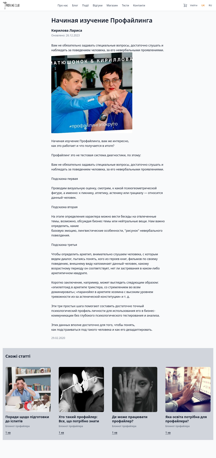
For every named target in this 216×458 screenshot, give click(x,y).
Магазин (112, 5)
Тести (125, 5)
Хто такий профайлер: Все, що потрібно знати (79, 419)
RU (210, 5)
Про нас (63, 5)
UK (203, 5)
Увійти (193, 5)
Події (85, 5)
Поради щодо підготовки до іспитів (27, 419)
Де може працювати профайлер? (129, 419)
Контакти (139, 5)
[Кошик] (185, 5)
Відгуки (98, 5)
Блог (75, 5)
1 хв (8, 432)
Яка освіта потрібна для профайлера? (186, 419)
